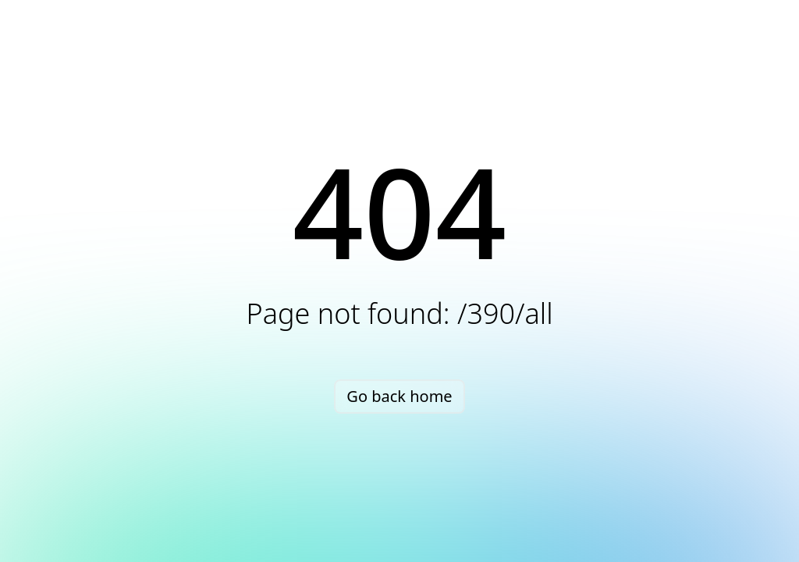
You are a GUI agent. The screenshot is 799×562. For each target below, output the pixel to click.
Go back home (399, 396)
